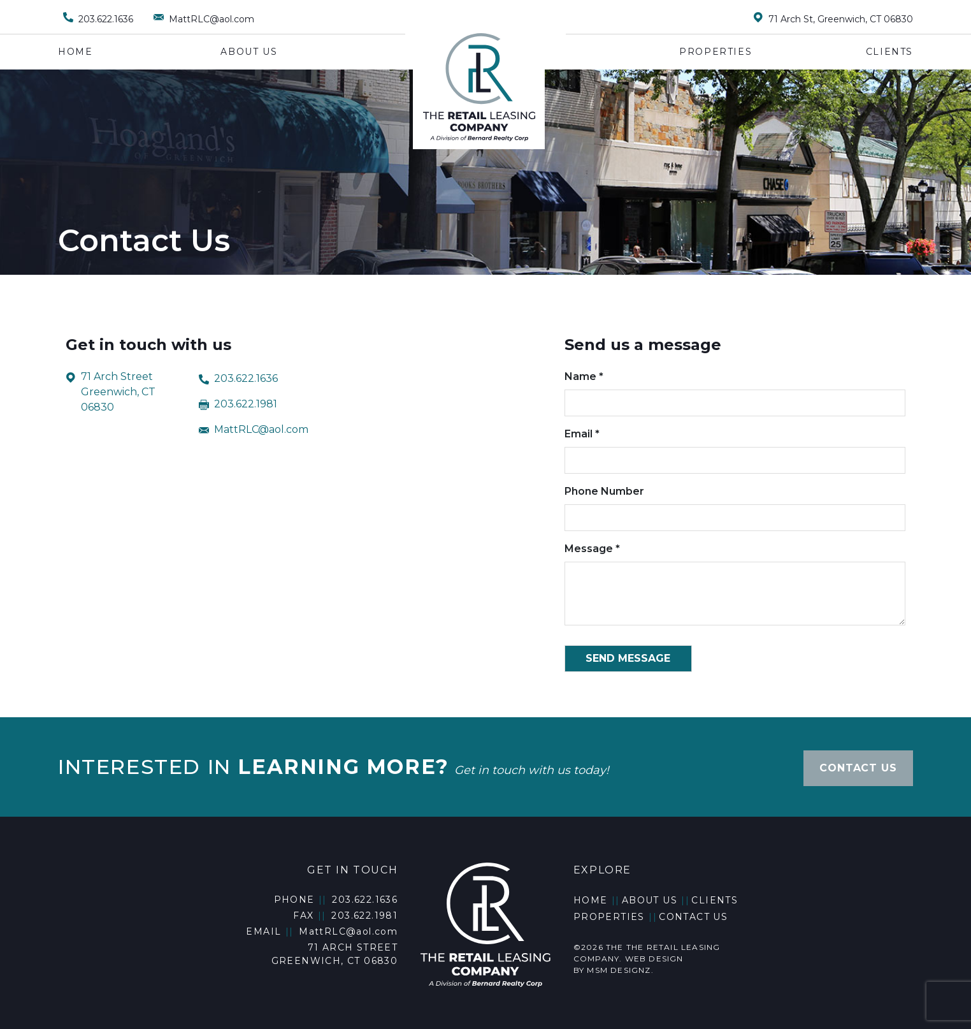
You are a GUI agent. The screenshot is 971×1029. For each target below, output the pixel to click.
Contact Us (693, 911)
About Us (248, 51)
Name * (735, 389)
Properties (715, 51)
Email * (735, 447)
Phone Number (735, 504)
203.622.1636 (238, 376)
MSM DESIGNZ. (620, 963)
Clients (889, 51)
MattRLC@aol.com (253, 427)
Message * (735, 585)
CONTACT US (857, 763)
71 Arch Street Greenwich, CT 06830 (110, 392)
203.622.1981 (238, 402)
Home (75, 51)
